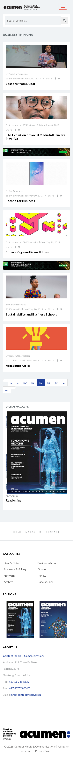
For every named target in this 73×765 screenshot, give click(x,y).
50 (24, 382)
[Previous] (5, 380)
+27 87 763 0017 (19, 688)
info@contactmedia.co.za (26, 694)
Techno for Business (20, 201)
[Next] (13, 387)
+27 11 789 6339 (19, 681)
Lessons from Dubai (20, 83)
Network (9, 575)
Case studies (46, 581)
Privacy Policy (43, 751)
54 (56, 382)
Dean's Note (11, 563)
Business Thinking (15, 569)
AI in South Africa (18, 365)
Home (17, 532)
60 (6, 389)
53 (48, 382)
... (17, 382)
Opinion (42, 569)
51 (32, 382)
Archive (8, 581)
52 (40, 382)
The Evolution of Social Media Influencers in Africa (35, 136)
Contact (53, 532)
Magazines (34, 532)
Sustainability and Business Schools (31, 314)
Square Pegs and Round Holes (27, 252)
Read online (13, 500)
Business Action (47, 563)
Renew (42, 575)
